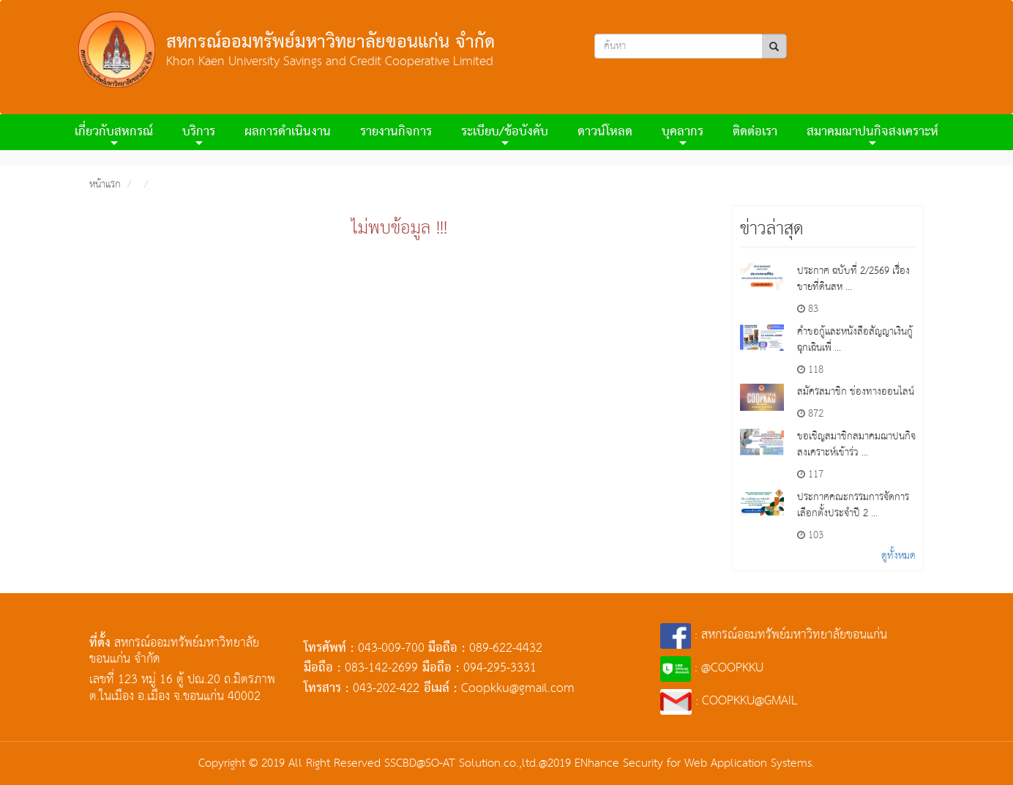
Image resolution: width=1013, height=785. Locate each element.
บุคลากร (682, 134)
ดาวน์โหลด (604, 132)
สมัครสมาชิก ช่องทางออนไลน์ (855, 391)
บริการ (198, 134)
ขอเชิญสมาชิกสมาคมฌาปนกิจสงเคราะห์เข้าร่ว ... (856, 444)
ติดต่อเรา (755, 132)
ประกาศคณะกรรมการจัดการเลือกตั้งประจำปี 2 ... (853, 505)
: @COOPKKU (711, 668)
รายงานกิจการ (396, 132)
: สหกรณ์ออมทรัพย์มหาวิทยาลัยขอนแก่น (773, 635)
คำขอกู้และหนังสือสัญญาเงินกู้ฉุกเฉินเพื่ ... (855, 339)
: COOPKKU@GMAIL (729, 701)
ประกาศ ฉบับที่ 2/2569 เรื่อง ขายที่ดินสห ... (853, 279)
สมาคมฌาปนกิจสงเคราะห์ (872, 134)
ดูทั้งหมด (898, 555)
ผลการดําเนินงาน (287, 132)
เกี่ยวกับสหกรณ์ (114, 134)
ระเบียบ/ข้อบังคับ (504, 134)
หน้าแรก (105, 184)
